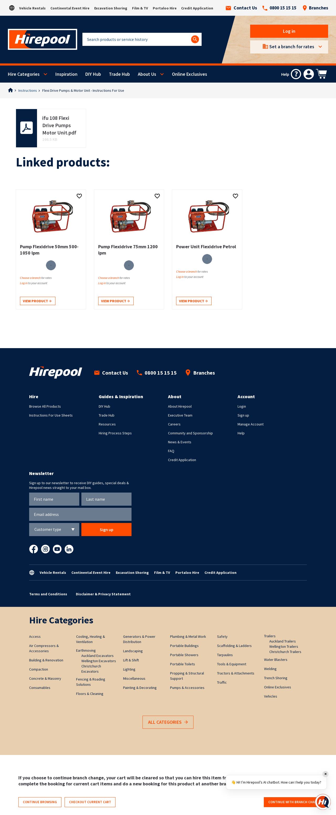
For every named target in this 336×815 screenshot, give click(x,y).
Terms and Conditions (48, 594)
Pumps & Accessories (187, 687)
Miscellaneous (134, 678)
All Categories (168, 722)
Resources (107, 424)
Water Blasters (275, 659)
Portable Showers (184, 654)
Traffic (222, 682)
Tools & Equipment (231, 664)
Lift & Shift (131, 660)
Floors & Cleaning (89, 693)
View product (37, 301)
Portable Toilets (182, 664)
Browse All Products (45, 406)
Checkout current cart (90, 802)
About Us (147, 74)
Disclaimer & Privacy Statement (103, 594)
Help (241, 433)
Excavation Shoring (110, 8)
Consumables (39, 687)
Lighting (129, 669)
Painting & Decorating (140, 687)
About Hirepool (180, 406)
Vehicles (270, 696)
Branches (315, 7)
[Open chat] (323, 802)
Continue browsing (40, 802)
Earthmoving (86, 650)
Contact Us (241, 7)
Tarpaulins (225, 654)
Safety (222, 636)
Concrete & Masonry (45, 678)
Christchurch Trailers (285, 651)
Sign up (243, 415)
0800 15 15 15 (279, 7)
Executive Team (180, 415)
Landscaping (133, 651)
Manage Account (251, 424)
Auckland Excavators (97, 655)
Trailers (270, 636)
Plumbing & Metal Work (188, 636)
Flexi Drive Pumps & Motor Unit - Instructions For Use (83, 90)
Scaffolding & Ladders (234, 645)
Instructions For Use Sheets (51, 415)
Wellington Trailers (283, 646)
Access (35, 636)
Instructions (27, 90)
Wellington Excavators (98, 661)
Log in (289, 31)
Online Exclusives (189, 74)
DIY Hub (93, 74)
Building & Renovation (46, 660)
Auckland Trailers (282, 641)
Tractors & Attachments (235, 673)
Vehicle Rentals (32, 8)
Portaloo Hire (165, 8)
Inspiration (66, 74)
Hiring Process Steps (115, 433)
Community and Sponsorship (190, 433)
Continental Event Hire (70, 8)
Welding (270, 668)
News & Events (179, 442)
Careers (174, 424)
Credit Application (197, 8)
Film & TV (140, 8)
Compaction (38, 669)
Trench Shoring (275, 678)
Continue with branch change (294, 802)
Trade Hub (119, 74)
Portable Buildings (184, 645)
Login (242, 406)
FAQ (171, 451)
